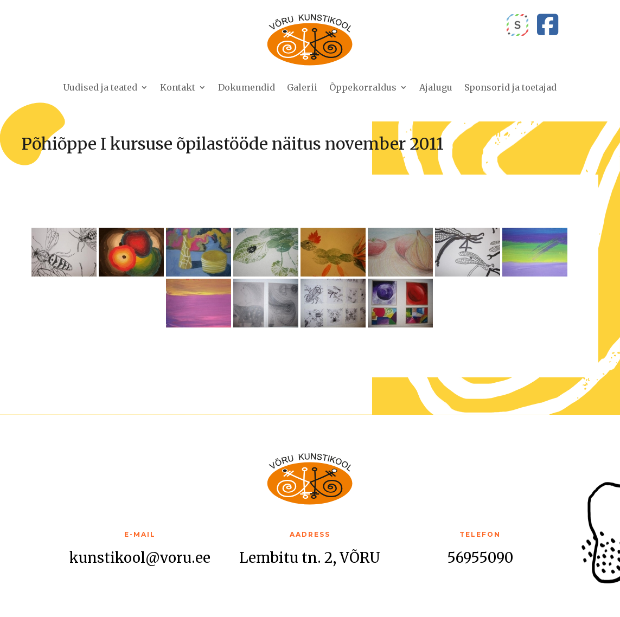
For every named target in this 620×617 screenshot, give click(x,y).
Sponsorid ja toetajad (510, 87)
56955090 (480, 558)
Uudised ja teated (100, 87)
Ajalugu (435, 87)
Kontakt (177, 87)
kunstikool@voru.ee (139, 558)
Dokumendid (246, 87)
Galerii (302, 87)
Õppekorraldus (363, 87)
